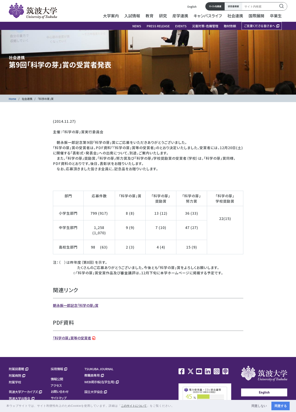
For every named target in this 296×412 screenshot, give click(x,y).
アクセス (56, 385)
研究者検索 (233, 6)
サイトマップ (59, 398)
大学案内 (111, 15)
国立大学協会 (93, 391)
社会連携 (235, 15)
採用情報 (57, 368)
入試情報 (132, 15)
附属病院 (15, 375)
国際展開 (256, 15)
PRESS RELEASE (158, 26)
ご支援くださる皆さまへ (259, 26)
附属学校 (15, 382)
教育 (149, 15)
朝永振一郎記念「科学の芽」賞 (75, 305)
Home (12, 99)
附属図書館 (16, 368)
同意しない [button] (259, 406)
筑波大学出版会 (19, 398)
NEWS (136, 26)
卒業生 (276, 15)
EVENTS (181, 26)
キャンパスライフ (208, 15)
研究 (163, 15)
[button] (176, 406)
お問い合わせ (60, 391)
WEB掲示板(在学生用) (99, 381)
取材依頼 (230, 26)
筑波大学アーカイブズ (23, 391)
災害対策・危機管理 (205, 26)
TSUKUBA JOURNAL (99, 368)
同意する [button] (280, 406)
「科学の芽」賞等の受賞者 (72, 338)
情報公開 (57, 379)
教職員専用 (92, 375)
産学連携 (180, 15)
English (192, 6)
